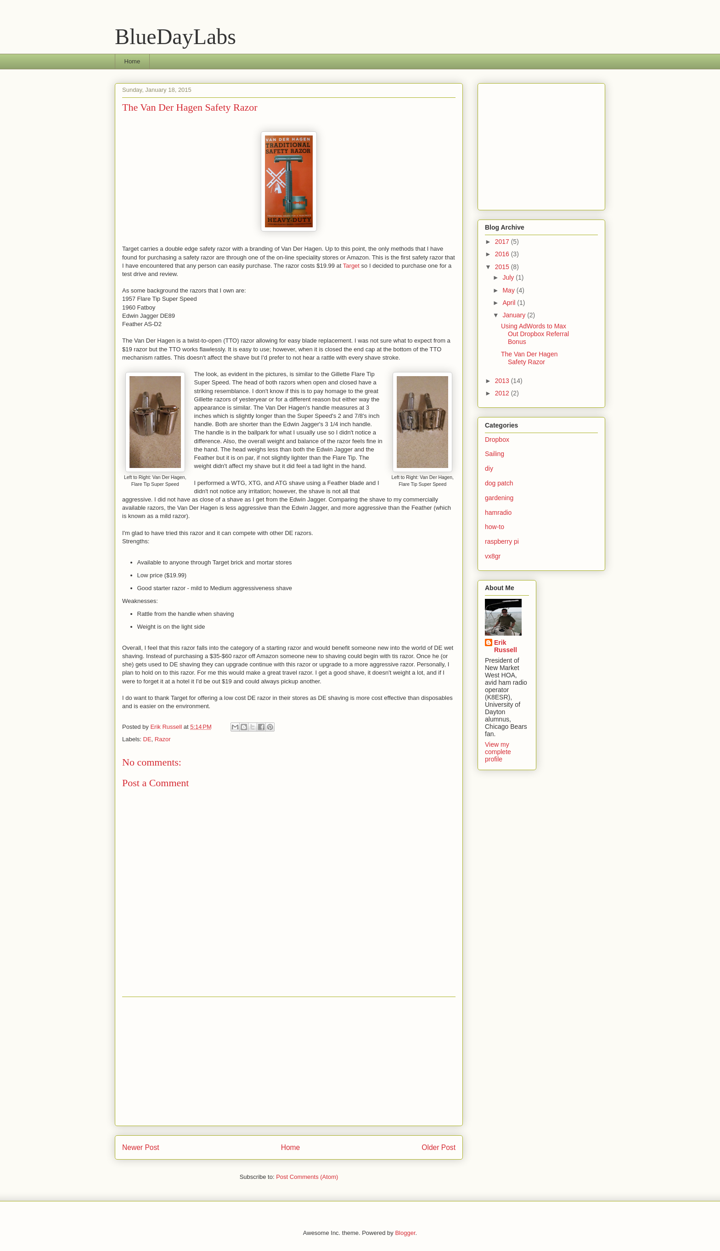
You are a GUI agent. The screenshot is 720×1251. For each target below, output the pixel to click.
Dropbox (497, 439)
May (509, 290)
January (514, 315)
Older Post (439, 1147)
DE (147, 739)
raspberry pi (502, 541)
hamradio (498, 512)
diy (489, 468)
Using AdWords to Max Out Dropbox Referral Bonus (535, 333)
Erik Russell (505, 646)
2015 (503, 266)
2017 (503, 241)
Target (351, 265)
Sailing (494, 453)
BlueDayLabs (175, 36)
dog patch (499, 483)
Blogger (405, 1232)
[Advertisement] (289, 1061)
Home (132, 61)
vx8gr (493, 556)
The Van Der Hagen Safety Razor (529, 358)
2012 (503, 393)
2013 (503, 380)
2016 (503, 254)
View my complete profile (498, 752)
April (509, 302)
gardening (499, 498)
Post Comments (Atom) (307, 1176)
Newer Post (140, 1147)
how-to (494, 526)
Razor (163, 739)
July (509, 277)
